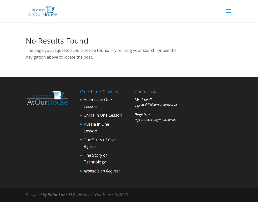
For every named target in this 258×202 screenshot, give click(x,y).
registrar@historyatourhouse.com (156, 120)
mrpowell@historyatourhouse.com (156, 105)
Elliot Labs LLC (61, 194)
